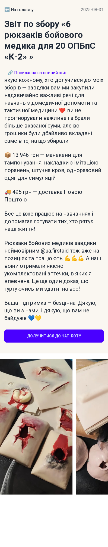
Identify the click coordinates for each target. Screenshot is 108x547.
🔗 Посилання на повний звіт (37, 72)
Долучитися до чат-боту (54, 336)
